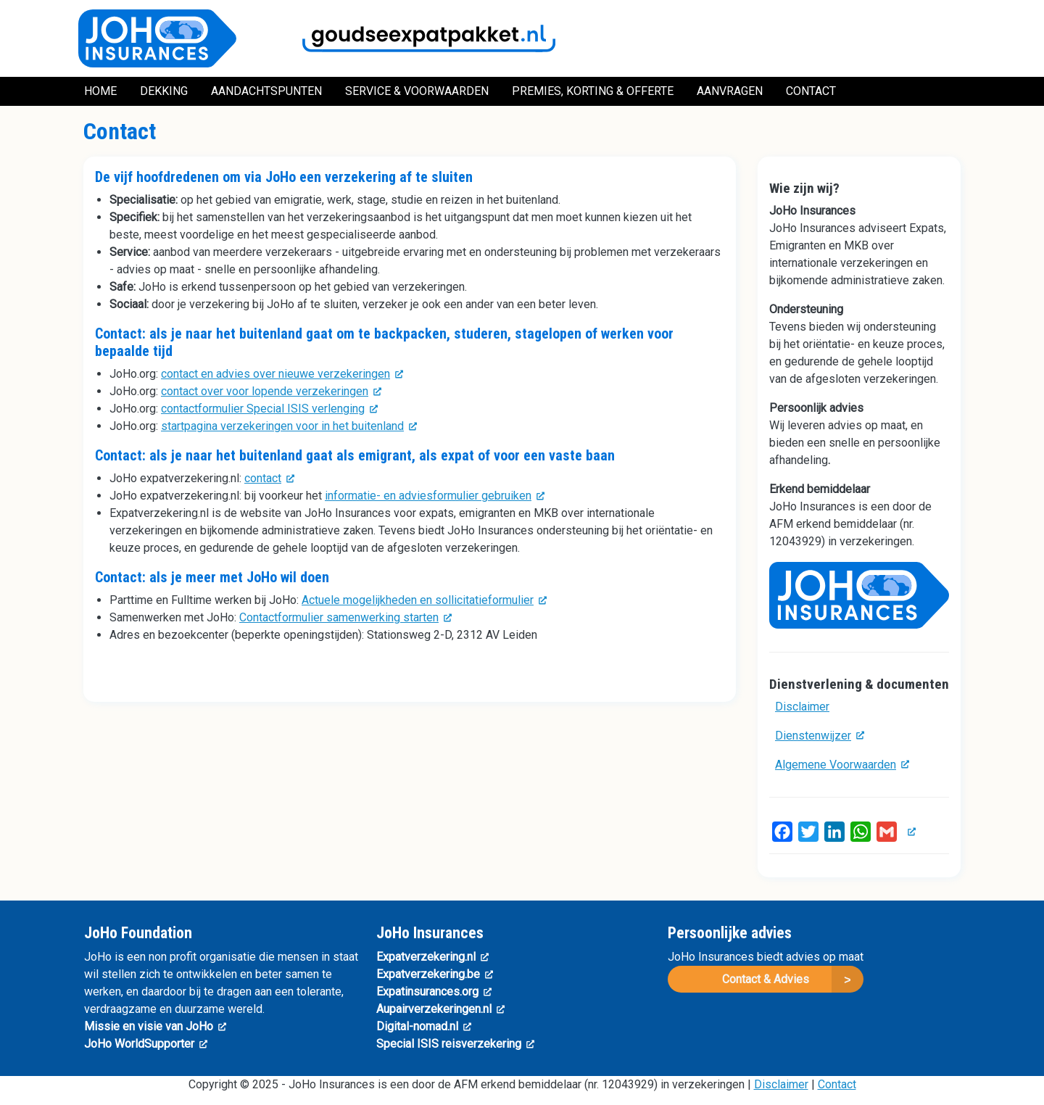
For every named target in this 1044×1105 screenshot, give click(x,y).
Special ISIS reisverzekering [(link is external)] (455, 1044)
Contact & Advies (765, 979)
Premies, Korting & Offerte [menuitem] (593, 91)
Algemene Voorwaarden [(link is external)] (842, 764)
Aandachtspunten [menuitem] (266, 91)
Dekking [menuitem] (164, 91)
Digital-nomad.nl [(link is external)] (423, 1026)
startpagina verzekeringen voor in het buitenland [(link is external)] (289, 426)
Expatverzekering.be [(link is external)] (434, 974)
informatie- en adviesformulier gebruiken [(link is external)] (434, 495)
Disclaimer (802, 706)
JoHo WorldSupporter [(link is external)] (145, 1044)
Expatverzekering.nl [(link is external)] (432, 957)
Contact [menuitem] (811, 91)
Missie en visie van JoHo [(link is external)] (155, 1026)
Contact (837, 1084)
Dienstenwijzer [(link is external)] (819, 735)
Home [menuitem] (100, 91)
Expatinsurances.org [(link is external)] (434, 991)
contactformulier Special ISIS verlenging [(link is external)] (269, 408)
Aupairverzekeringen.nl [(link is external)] (440, 1009)
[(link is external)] (909, 831)
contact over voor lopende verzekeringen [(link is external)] (271, 391)
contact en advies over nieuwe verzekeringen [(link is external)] (282, 374)
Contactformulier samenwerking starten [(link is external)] (345, 617)
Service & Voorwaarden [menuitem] (417, 91)
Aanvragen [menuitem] (730, 91)
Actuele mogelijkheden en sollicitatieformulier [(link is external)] (424, 600)
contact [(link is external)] (269, 478)
